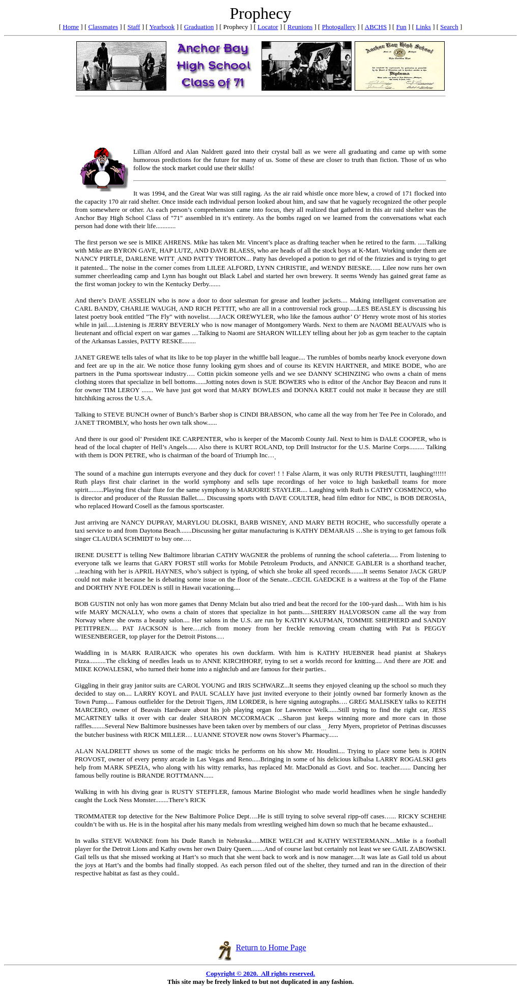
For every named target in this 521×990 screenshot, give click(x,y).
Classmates (103, 27)
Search (449, 27)
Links (423, 27)
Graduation (199, 27)
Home (71, 27)
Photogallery (339, 27)
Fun (401, 27)
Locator (267, 27)
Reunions (299, 27)
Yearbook (162, 27)
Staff (133, 27)
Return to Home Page (261, 947)
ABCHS (376, 27)
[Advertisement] (260, 123)
